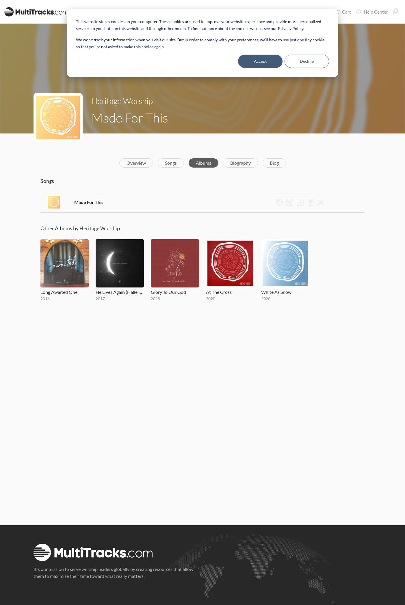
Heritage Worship (122, 101)
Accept (260, 61)
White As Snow (276, 292)
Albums (203, 163)
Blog (274, 163)
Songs (171, 163)
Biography (240, 163)
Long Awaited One (58, 292)
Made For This (88, 202)
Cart (342, 12)
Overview (136, 163)
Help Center (372, 12)
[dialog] (202, 43)
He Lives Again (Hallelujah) (120, 292)
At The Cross (219, 292)
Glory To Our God (168, 292)
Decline (307, 61)
